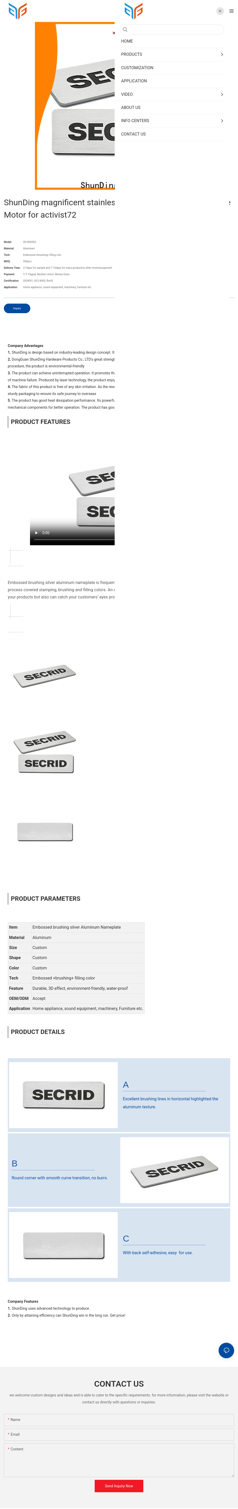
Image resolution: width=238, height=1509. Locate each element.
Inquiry (17, 308)
